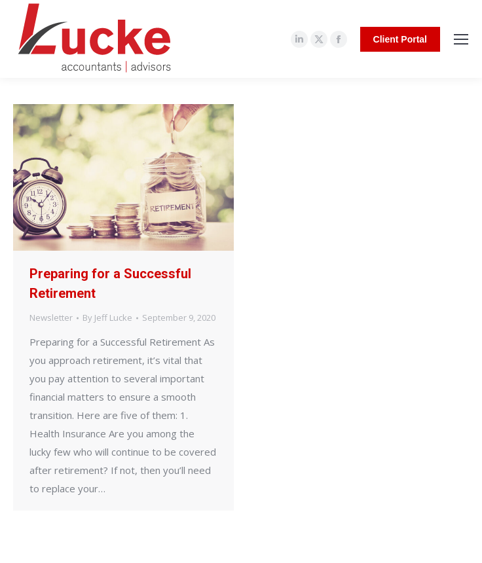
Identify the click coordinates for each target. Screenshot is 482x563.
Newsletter (51, 317)
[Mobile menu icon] (461, 39)
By (107, 317)
